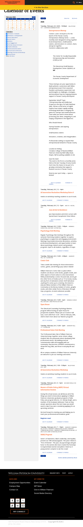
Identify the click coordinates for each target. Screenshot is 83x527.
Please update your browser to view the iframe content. (21, 23)
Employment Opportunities (19, 483)
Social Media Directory (43, 493)
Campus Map (14, 486)
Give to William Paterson (44, 490)
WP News (38, 486)
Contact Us (13, 490)
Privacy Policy (69, 522)
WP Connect (19, 511)
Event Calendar (40, 483)
